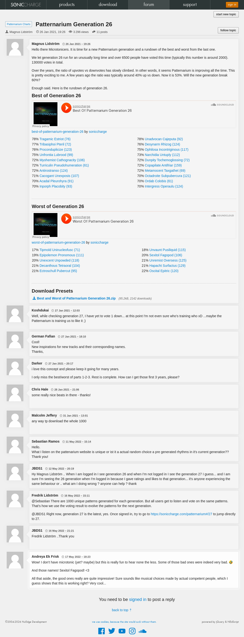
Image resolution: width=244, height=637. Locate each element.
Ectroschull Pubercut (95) (58, 271)
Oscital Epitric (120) (163, 271)
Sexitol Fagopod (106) (165, 255)
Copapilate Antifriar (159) (163, 165)
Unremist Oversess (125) (168, 260)
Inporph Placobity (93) (56, 186)
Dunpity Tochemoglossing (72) (167, 160)
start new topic (226, 14)
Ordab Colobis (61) (159, 181)
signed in (138, 599)
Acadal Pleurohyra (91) (56, 181)
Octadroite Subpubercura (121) (168, 176)
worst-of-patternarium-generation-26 (58, 242)
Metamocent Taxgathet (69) (165, 170)
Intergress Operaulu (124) (164, 186)
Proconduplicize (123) (56, 149)
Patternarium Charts (18, 24)
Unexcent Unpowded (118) (59, 260)
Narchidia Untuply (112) (162, 155)
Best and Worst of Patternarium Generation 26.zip (76, 298)
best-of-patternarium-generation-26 (57, 132)
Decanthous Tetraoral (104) (60, 266)
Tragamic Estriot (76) (55, 139)
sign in (232, 4)
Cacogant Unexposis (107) (59, 176)
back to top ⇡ (122, 610)
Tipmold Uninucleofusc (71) (60, 250)
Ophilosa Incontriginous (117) (166, 149)
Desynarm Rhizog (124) (162, 144)
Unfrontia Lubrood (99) (56, 155)
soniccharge (98, 132)
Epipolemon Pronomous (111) (62, 255)
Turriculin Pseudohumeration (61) (64, 165)
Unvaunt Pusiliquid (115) (167, 250)
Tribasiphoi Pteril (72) (55, 144)
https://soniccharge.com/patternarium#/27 (181, 514)
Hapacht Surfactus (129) (167, 266)
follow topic (228, 30)
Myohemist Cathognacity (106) (62, 160)
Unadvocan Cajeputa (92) (164, 139)
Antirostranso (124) (53, 170)
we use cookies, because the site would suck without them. (124, 622)
